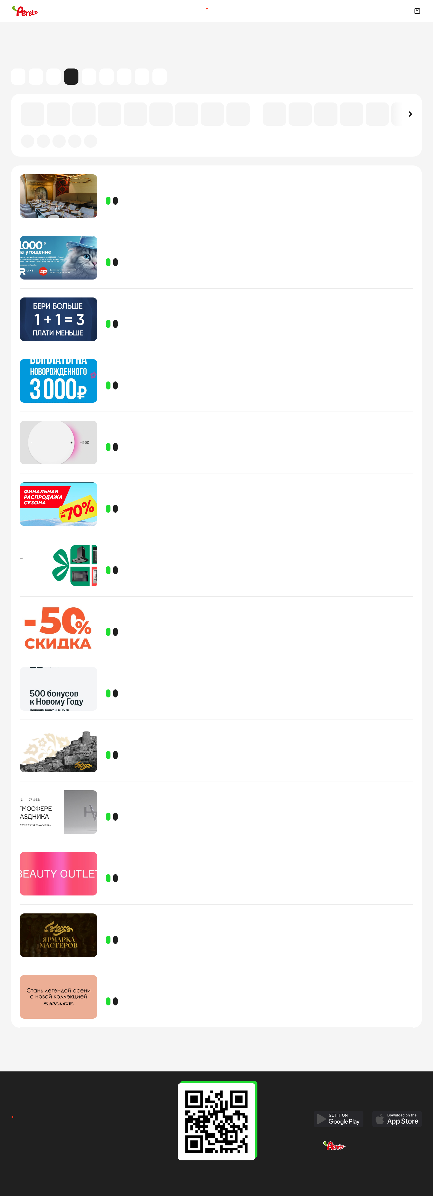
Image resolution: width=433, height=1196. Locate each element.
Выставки (142, 77)
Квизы (227, 11)
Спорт (159, 77)
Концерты (53, 77)
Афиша (205, 11)
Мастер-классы (89, 77)
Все (18, 77)
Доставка (216, 11)
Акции (71, 77)
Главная (194, 11)
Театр (106, 77)
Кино (36, 77)
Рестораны (238, 11)
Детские (124, 77)
